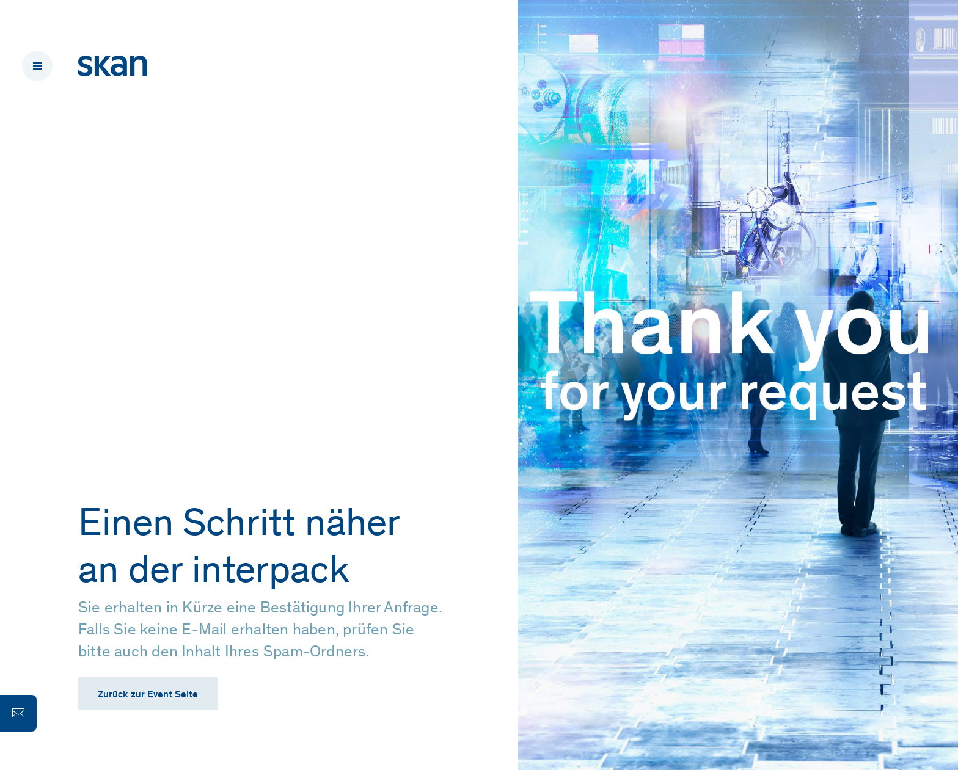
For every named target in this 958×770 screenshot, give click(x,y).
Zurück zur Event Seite (148, 695)
